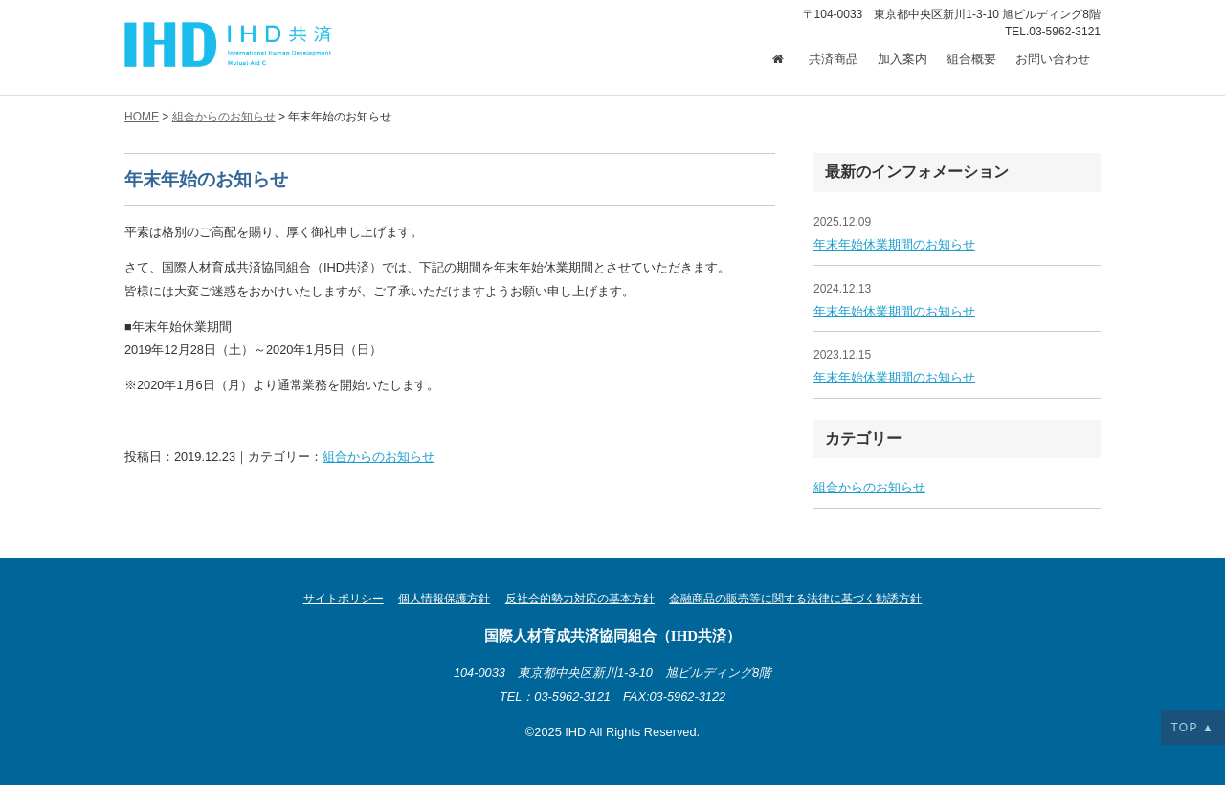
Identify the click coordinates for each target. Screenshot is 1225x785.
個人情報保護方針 (444, 598)
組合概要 (971, 59)
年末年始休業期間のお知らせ (894, 244)
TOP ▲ (1192, 727)
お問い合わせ (1052, 59)
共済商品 (833, 59)
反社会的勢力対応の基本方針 (580, 598)
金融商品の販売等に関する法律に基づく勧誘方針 (795, 598)
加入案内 (902, 59)
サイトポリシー (343, 598)
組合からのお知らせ (378, 456)
